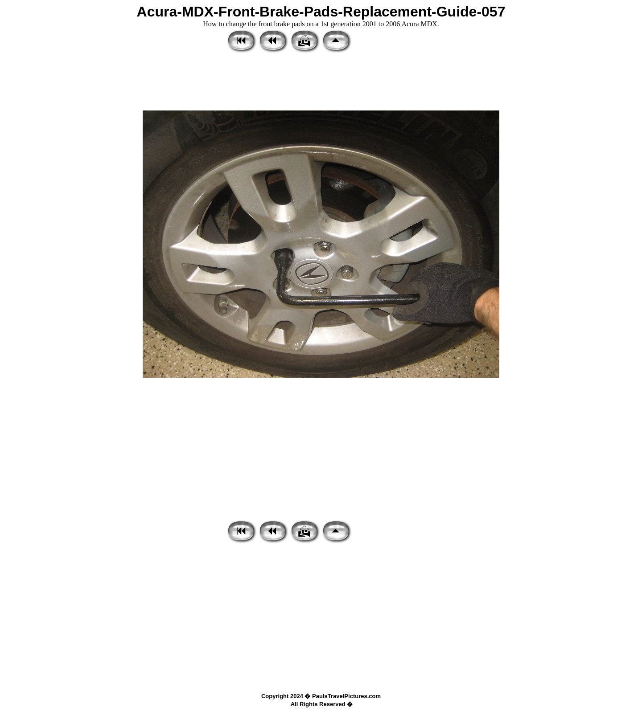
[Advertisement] (321, 82)
